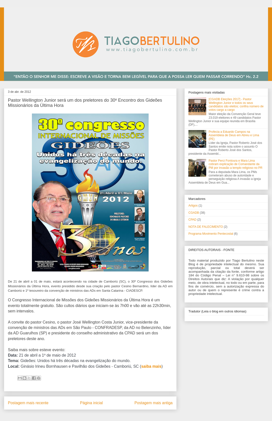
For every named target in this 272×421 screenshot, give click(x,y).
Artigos (193, 205)
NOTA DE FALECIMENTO (205, 227)
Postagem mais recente (28, 403)
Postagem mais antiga (154, 403)
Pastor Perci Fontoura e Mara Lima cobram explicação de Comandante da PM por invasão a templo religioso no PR (235, 164)
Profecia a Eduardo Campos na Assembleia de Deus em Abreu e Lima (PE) (234, 135)
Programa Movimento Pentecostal (210, 233)
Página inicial (91, 403)
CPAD (192, 219)
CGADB (193, 212)
